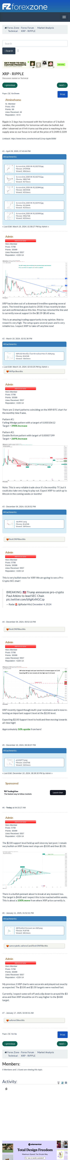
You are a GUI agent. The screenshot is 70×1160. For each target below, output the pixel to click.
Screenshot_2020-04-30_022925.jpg (29, 203)
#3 (3, 506)
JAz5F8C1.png (21, 522)
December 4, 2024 (42, 604)
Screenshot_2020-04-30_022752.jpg (29, 177)
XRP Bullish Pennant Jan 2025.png (29, 928)
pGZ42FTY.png (21, 760)
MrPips (12, 371)
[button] (63, 94)
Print (62, 94)
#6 (3, 807)
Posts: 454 (9, 106)
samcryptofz (14, 946)
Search (9, 50)
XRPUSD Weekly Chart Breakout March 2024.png (35, 354)
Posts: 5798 (10, 247)
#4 (3, 622)
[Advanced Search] (18, 50)
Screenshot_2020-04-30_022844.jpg (29, 187)
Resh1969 (13, 539)
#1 (3, 151)
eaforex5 (24, 946)
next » (62, 85)
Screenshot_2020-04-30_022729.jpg (29, 166)
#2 (3, 338)
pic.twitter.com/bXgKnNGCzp (25, 599)
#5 (3, 745)
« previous (10, 85)
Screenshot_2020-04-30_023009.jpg (29, 213)
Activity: (9, 1081)
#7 (3, 1013)
